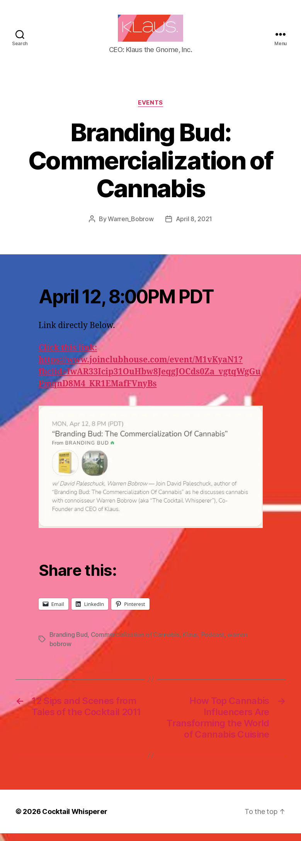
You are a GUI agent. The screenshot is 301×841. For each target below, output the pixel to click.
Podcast (212, 642)
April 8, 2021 (194, 226)
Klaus (189, 642)
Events (150, 110)
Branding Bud (68, 642)
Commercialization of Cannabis (135, 642)
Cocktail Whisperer (74, 819)
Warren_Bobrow (131, 226)
